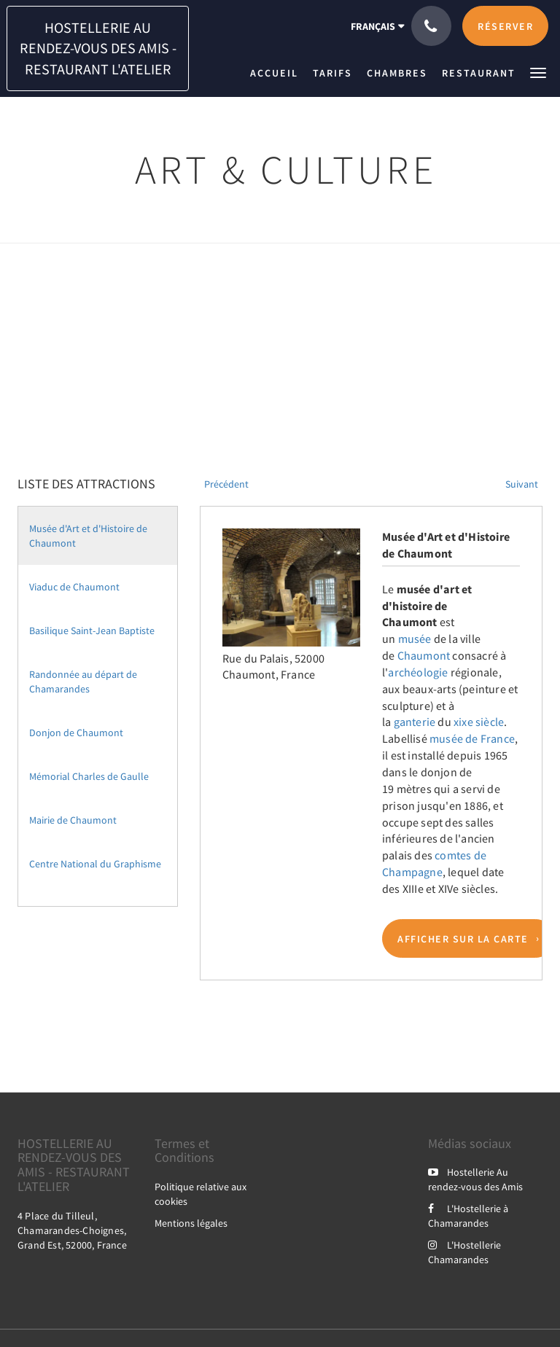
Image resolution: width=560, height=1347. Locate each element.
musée (415, 638)
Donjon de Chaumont (76, 732)
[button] (538, 72)
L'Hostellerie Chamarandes (464, 1252)
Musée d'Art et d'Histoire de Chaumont (88, 536)
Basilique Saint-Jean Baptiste (92, 630)
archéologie (418, 672)
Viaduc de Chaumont (74, 586)
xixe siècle (479, 721)
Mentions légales (191, 1223)
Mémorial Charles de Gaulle (89, 776)
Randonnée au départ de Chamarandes (83, 681)
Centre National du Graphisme (95, 863)
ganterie (415, 721)
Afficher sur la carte (463, 938)
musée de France (472, 738)
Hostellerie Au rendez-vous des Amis (475, 1179)
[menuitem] (278, 73)
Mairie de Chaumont (73, 820)
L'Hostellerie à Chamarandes (468, 1216)
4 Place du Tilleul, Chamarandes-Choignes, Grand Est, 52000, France (72, 1230)
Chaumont (424, 655)
